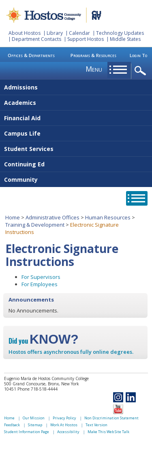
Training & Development (34, 224)
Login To (138, 55)
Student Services (29, 149)
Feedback (12, 424)
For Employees (39, 284)
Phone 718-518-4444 (37, 389)
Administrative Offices (52, 217)
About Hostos (25, 33)
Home (12, 217)
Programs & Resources (93, 55)
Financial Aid (22, 118)
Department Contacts (36, 39)
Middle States (125, 39)
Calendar (79, 33)
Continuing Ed (24, 164)
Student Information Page (26, 431)
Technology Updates (120, 33)
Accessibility (68, 431)
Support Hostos (85, 39)
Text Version (96, 424)
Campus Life (22, 133)
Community (21, 179)
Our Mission (34, 418)
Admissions (21, 87)
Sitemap (35, 424)
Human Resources (108, 217)
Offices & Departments (31, 55)
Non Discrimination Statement (111, 418)
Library (55, 33)
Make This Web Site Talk (108, 431)
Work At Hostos (63, 424)
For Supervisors (40, 277)
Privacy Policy (64, 418)
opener (141, 71)
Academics (20, 102)
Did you (44, 341)
